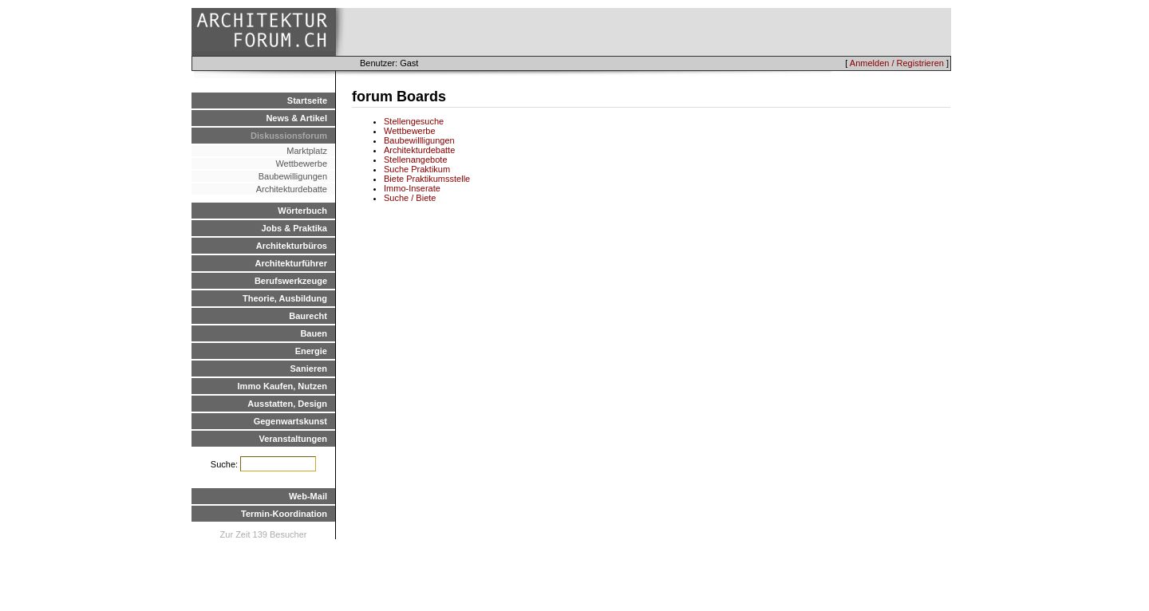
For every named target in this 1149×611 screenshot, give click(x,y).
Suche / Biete (410, 198)
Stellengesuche (414, 121)
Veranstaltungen (293, 438)
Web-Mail (308, 496)
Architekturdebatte (291, 189)
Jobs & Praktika (294, 228)
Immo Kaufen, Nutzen (282, 386)
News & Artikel (296, 118)
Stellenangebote (416, 159)
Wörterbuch (302, 210)
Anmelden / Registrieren (897, 63)
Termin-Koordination (284, 513)
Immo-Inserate (412, 188)
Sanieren (308, 368)
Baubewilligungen (293, 176)
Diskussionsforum (289, 135)
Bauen (313, 333)
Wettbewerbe (301, 163)
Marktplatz (306, 151)
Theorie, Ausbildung (285, 298)
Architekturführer (291, 263)
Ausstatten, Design (287, 403)
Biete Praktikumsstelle (427, 178)
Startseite (307, 100)
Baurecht (308, 316)
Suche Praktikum (417, 169)
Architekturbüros (291, 245)
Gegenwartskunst (290, 421)
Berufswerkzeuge (291, 281)
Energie (311, 351)
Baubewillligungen (419, 140)
